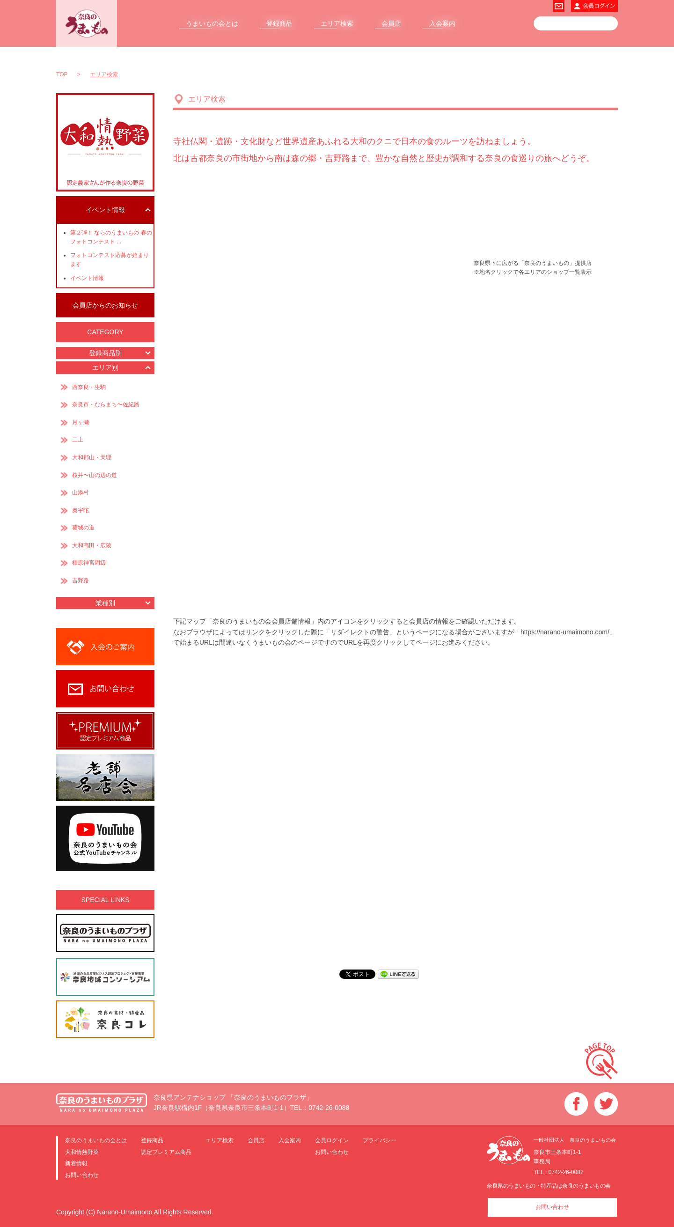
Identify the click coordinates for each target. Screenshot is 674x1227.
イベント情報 (87, 278)
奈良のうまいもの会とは (96, 1138)
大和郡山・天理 (349, 308)
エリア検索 (337, 23)
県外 (197, 209)
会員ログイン (332, 1138)
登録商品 (279, 23)
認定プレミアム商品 (166, 1150)
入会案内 (442, 23)
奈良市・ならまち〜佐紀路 (340, 245)
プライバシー (379, 1138)
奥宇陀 (453, 352)
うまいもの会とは (212, 23)
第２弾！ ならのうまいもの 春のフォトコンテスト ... (111, 237)
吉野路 (336, 451)
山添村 (445, 286)
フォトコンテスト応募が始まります (109, 259)
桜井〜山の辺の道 (376, 355)
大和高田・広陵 (277, 338)
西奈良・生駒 (225, 276)
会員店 (391, 23)
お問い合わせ (82, 1173)
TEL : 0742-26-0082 (559, 1170)
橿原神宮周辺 (334, 397)
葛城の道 (233, 425)
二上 (211, 354)
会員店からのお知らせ (105, 305)
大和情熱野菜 (82, 1150)
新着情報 (76, 1162)
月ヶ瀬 (415, 231)
